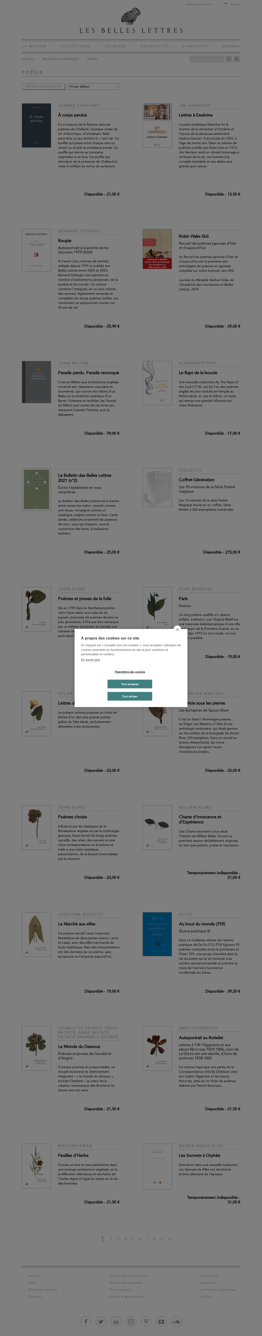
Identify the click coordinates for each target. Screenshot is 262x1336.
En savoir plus (90, 659)
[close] (177, 629)
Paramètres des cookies (130, 671)
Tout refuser (130, 696)
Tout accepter (130, 684)
